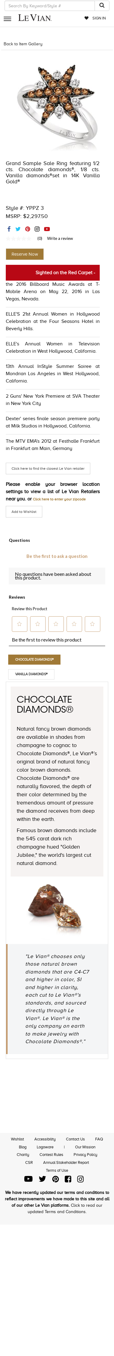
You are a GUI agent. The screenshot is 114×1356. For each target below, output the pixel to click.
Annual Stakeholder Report (66, 1162)
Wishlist (17, 1139)
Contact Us (75, 1139)
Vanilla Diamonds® (31, 674)
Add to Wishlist (24, 512)
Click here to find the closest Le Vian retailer (48, 468)
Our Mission (85, 1147)
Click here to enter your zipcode (59, 499)
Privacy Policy (85, 1154)
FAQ (99, 1139)
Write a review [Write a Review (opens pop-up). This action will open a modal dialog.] (60, 238)
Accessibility (45, 1139)
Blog (22, 1147)
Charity (23, 1154)
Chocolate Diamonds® (34, 659)
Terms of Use (57, 1170)
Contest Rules (51, 1154)
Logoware (45, 1147)
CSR (29, 1162)
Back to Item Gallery (23, 44)
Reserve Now (25, 254)
